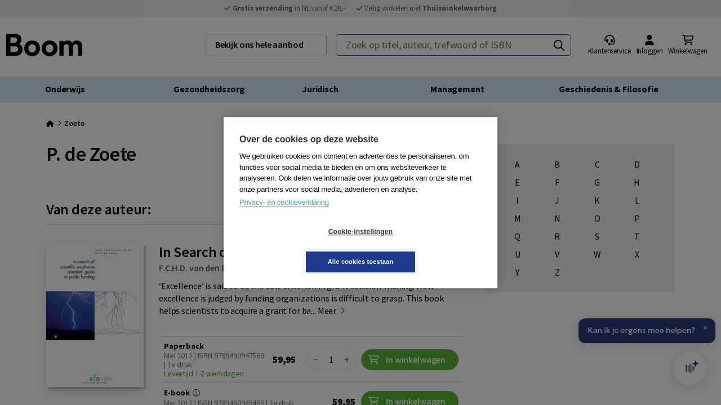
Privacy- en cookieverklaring (284, 217)
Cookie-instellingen (293, 247)
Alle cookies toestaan (428, 246)
